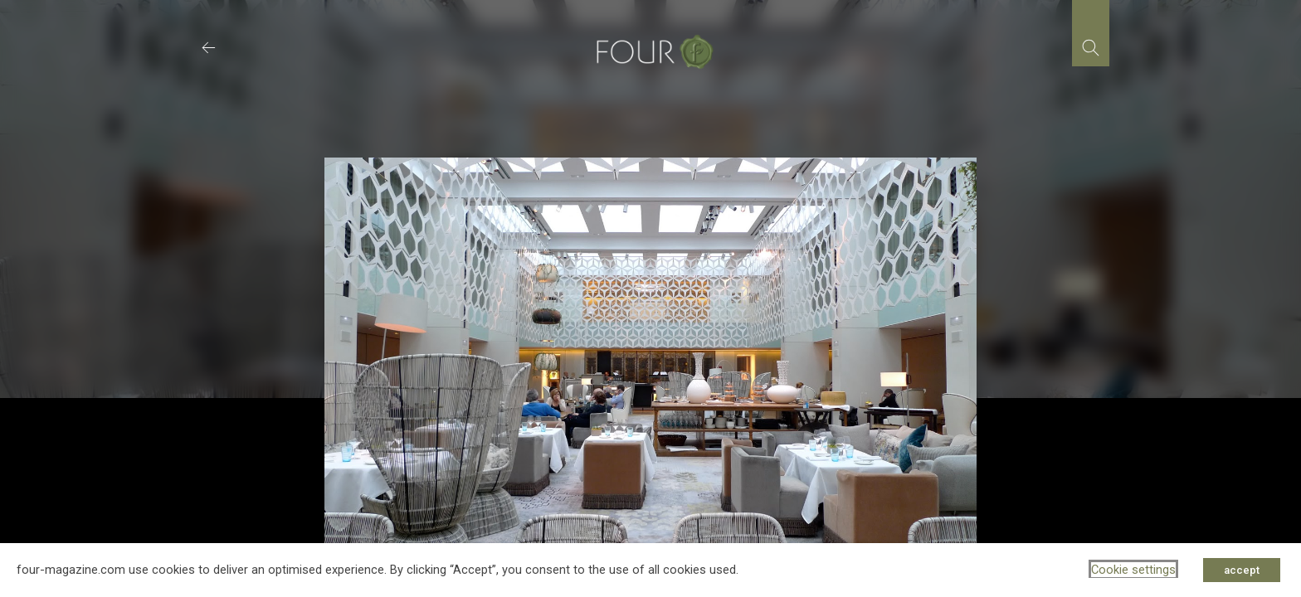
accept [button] (1242, 570)
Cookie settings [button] (1133, 569)
